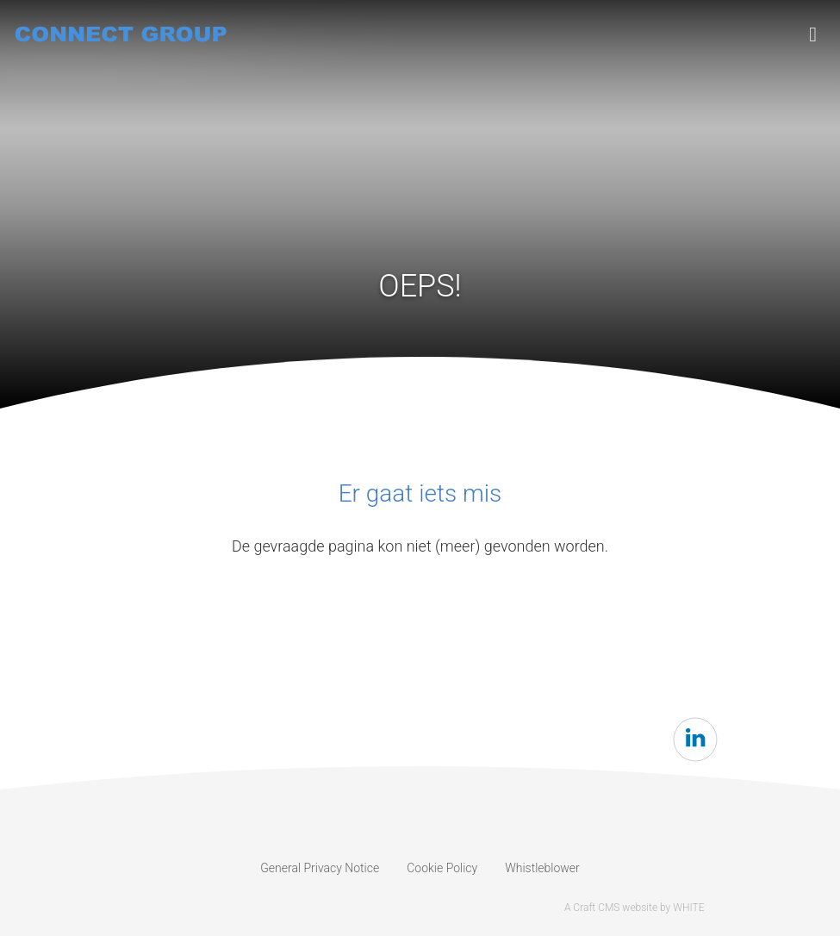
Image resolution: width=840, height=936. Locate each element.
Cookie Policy (442, 868)
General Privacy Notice (319, 868)
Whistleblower (542, 868)
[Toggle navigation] (813, 34)
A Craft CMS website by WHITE (634, 908)
